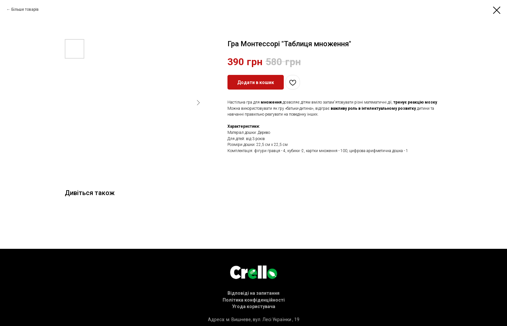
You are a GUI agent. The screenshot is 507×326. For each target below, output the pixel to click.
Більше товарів (25, 9)
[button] (253, 293)
